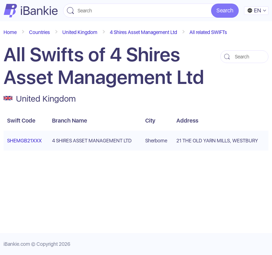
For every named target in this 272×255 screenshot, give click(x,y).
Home (10, 32)
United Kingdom (79, 32)
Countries (39, 32)
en (254, 10)
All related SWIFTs (208, 32)
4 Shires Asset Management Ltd (143, 32)
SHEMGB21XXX (24, 140)
